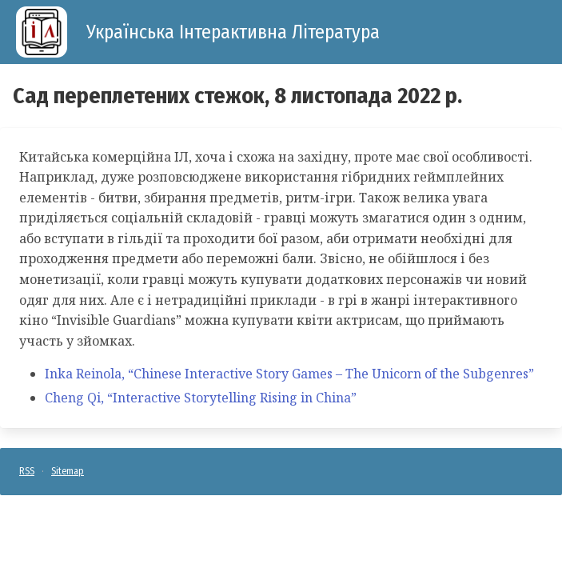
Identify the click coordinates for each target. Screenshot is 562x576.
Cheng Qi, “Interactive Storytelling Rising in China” (201, 397)
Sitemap (67, 471)
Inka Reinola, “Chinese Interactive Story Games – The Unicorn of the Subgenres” (289, 373)
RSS (26, 471)
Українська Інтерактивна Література (233, 32)
